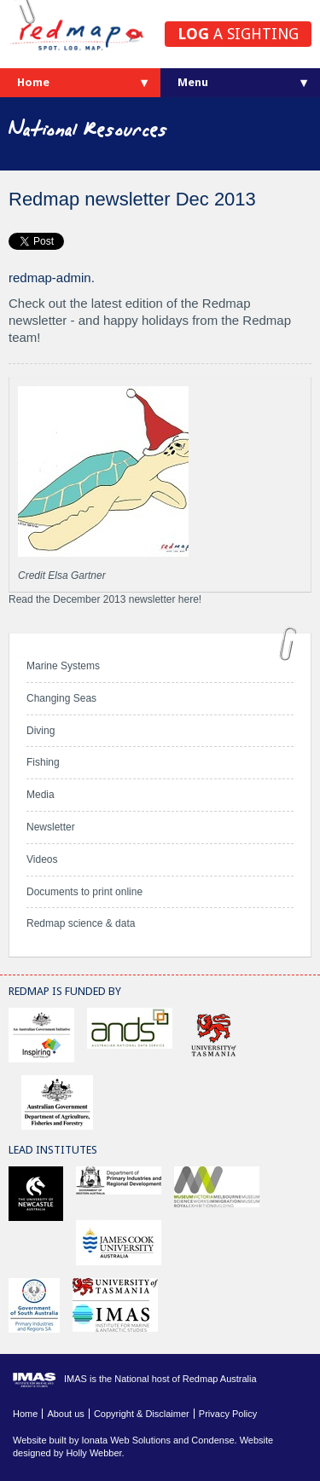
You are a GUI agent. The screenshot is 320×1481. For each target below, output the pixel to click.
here (188, 599)
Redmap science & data (80, 923)
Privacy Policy (228, 1414)
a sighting (238, 34)
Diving (40, 731)
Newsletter (50, 827)
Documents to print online (84, 892)
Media (40, 795)
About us (65, 1414)
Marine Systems (63, 666)
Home (33, 82)
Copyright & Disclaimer (141, 1414)
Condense (212, 1440)
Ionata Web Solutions (126, 1440)
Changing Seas (61, 698)
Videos (41, 859)
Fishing (43, 762)
